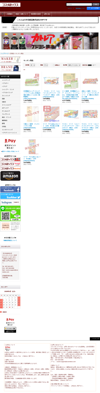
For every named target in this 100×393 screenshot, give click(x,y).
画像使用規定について (10, 240)
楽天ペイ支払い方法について (10, 151)
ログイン (70, 8)
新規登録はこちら (80, 8)
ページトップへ (95, 338)
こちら (24, 356)
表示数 (27, 65)
